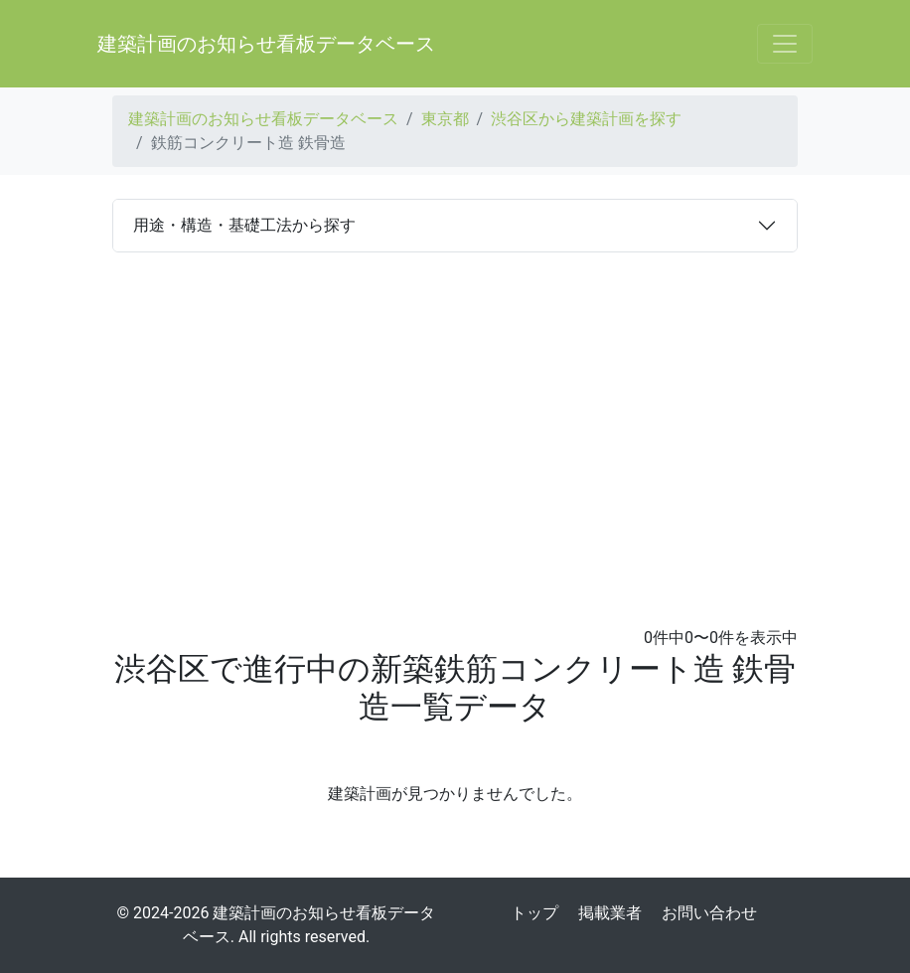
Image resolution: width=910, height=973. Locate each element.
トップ (534, 912)
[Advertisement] (455, 439)
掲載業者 (610, 912)
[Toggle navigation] (785, 44)
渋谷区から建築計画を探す (586, 118)
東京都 (445, 118)
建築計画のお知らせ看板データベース (266, 44)
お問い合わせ (709, 912)
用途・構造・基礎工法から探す (244, 225)
